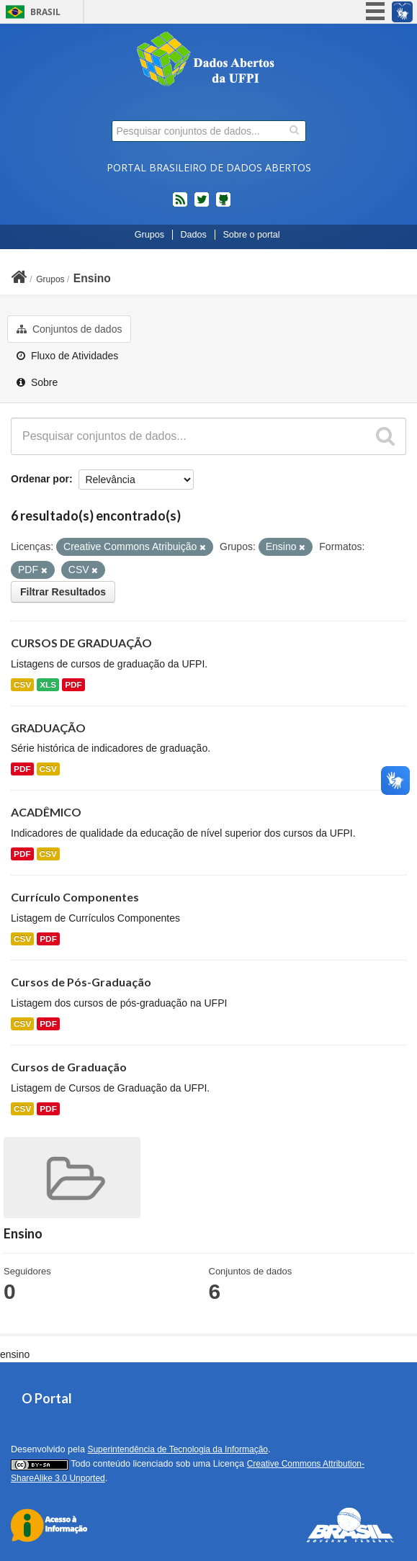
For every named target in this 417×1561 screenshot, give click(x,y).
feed (180, 205)
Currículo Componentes (75, 897)
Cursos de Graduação (69, 1067)
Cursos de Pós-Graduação (81, 982)
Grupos (149, 235)
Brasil (45, 12)
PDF (73, 685)
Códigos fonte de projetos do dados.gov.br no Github (223, 205)
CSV (22, 685)
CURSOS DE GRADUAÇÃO (81, 642)
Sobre (37, 382)
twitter (201, 205)
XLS (48, 685)
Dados (193, 235)
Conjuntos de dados (69, 329)
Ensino (92, 278)
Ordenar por (40, 479)
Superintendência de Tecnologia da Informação (177, 1449)
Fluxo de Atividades (67, 355)
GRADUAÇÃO (48, 727)
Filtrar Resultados (63, 592)
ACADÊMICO (46, 812)
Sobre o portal (251, 235)
